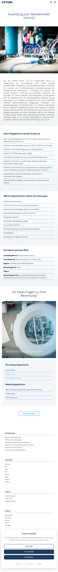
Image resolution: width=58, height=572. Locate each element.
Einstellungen (29, 546)
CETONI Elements (10, 496)
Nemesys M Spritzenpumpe (13, 440)
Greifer (7, 482)
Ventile (7, 523)
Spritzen (7, 520)
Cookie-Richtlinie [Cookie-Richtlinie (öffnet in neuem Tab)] (29, 564)
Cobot (7, 477)
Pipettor (7, 479)
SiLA (6, 472)
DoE (6, 466)
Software (7, 464)
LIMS (6, 469)
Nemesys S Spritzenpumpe (13, 437)
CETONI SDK (9, 498)
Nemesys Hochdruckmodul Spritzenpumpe (17, 442)
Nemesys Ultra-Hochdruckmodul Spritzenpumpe (19, 445)
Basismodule (8, 515)
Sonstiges (8, 525)
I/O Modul (8, 518)
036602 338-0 (11, 374)
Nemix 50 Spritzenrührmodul (13, 447)
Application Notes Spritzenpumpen (15, 450)
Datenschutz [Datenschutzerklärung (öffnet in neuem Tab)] (19, 564)
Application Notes (10, 501)
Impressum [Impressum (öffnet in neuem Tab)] (39, 564)
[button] (55, 2)
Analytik (7, 474)
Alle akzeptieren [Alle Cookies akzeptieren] (29, 557)
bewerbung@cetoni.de (13, 378)
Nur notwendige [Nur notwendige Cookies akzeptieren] (29, 551)
